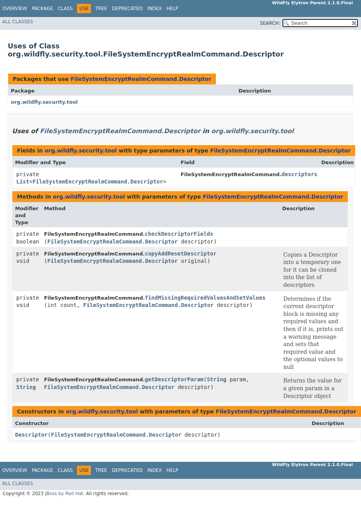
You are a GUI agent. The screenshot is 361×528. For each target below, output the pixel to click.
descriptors (300, 174)
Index (154, 8)
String (26, 387)
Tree (101, 8)
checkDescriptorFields (179, 234)
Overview (14, 8)
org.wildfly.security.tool (44, 102)
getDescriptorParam (174, 379)
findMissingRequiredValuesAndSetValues (205, 298)
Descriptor (31, 435)
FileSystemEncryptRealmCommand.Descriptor (140, 79)
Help (172, 8)
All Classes (17, 21)
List (22, 181)
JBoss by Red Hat (64, 493)
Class (65, 8)
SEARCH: (270, 23)
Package (42, 8)
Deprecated (127, 8)
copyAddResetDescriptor (180, 253)
